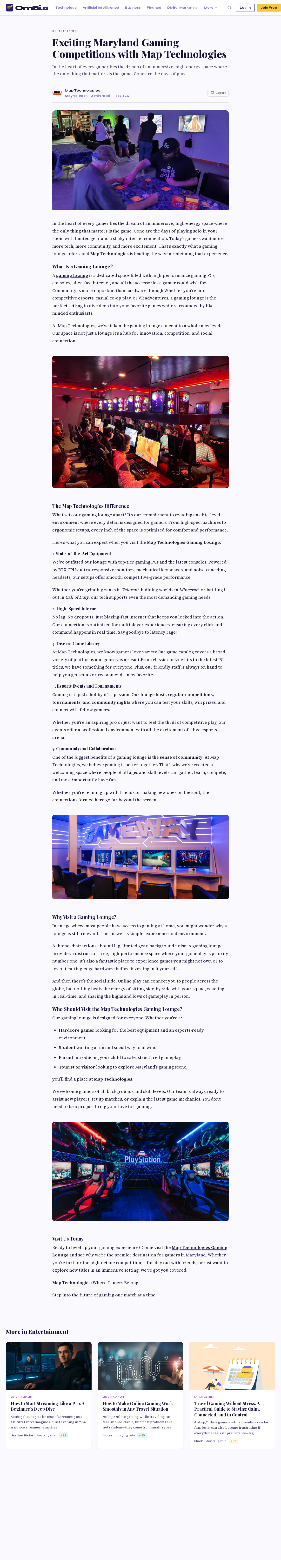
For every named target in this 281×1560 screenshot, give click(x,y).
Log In (245, 8)
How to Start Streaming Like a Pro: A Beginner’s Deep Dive (48, 1406)
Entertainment (65, 30)
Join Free (269, 8)
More (210, 8)
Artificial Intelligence (101, 8)
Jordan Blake (22, 1435)
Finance (154, 8)
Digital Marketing (182, 8)
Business (133, 8)
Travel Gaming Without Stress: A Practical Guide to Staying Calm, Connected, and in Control (227, 1409)
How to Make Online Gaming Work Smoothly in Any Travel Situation (138, 1406)
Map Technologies (82, 90)
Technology (66, 8)
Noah (107, 1435)
